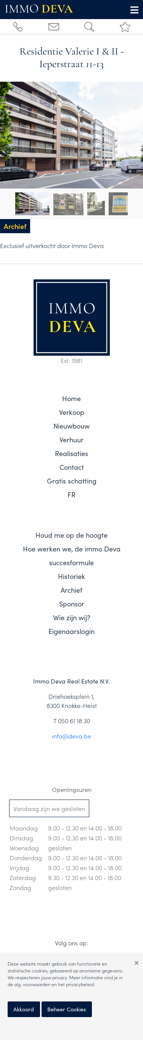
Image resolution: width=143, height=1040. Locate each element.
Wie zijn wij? (71, 617)
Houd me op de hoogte (71, 535)
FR (71, 494)
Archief (71, 590)
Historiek (71, 576)
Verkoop (71, 412)
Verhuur (71, 439)
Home (71, 398)
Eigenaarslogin (71, 631)
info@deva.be (71, 736)
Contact (71, 467)
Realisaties (71, 453)
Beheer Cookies (66, 1009)
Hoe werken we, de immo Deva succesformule (72, 555)
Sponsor (71, 603)
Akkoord (23, 1009)
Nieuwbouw (71, 426)
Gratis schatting (71, 480)
